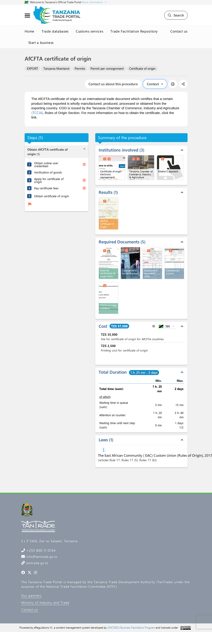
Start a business (41, 42)
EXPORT (32, 68)
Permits (80, 68)
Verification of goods (48, 172)
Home (30, 31)
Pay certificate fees (46, 188)
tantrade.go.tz (36, 563)
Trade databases (55, 31)
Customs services (89, 31)
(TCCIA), (37, 112)
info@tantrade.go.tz (41, 556)
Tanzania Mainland (56, 68)
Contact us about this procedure (113, 84)
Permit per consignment (107, 68)
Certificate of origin (142, 68)
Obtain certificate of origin (51, 196)
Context (155, 84)
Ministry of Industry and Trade (45, 602)
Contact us (179, 31)
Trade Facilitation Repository (134, 31)
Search (176, 15)
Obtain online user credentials (46, 164)
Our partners (31, 595)
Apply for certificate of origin (49, 180)
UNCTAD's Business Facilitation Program (131, 627)
